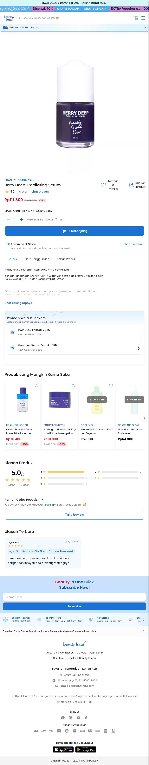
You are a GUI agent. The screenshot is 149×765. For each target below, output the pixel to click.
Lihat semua (133, 244)
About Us (51, 652)
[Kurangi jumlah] (8, 219)
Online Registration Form (109, 621)
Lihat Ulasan (40, 192)
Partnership (96, 652)
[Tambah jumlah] (21, 219)
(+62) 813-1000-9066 (84, 680)
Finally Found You (20, 180)
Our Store (58, 658)
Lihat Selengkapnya (18, 303)
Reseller (71, 658)
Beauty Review (87, 658)
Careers (81, 652)
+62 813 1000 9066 (21, 621)
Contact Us (67, 652)
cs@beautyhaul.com (81, 685)
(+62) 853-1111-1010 (81, 702)
